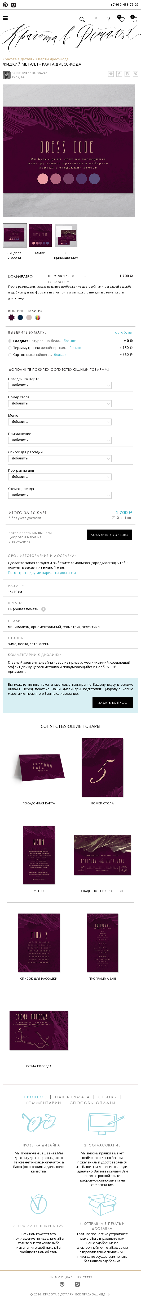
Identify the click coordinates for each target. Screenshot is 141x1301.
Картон (16, 354)
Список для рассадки (25, 452)
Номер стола (18, 397)
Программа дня (21, 470)
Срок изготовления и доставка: (42, 555)
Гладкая (18, 341)
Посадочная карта (23, 378)
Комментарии (43, 1103)
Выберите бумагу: (27, 332)
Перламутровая (24, 347)
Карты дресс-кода (53, 59)
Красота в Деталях (18, 59)
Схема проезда (21, 488)
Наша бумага (72, 1097)
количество (20, 276)
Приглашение (19, 433)
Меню (13, 415)
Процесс (35, 1097)
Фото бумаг (124, 332)
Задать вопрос (112, 702)
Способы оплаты (93, 1103)
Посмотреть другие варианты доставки (42, 572)
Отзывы (107, 1097)
